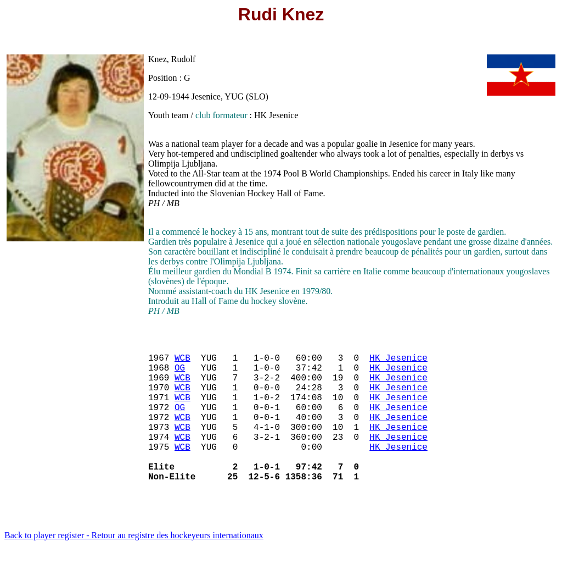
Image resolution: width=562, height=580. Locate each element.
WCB (182, 362)
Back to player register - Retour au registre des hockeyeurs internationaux (133, 566)
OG (180, 374)
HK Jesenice (398, 362)
